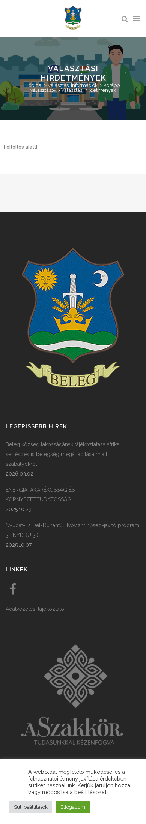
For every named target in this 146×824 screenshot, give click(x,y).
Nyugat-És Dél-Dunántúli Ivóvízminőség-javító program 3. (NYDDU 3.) (72, 530)
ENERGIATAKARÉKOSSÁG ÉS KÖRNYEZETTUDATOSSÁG (40, 494)
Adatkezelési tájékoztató (35, 609)
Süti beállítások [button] (31, 807)
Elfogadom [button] (72, 807)
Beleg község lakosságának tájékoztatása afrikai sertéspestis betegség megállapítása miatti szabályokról (63, 454)
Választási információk (73, 85)
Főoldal (34, 85)
